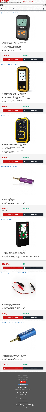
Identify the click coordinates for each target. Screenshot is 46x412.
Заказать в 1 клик (13, 59)
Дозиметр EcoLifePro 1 (8, 219)
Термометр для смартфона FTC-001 (12, 322)
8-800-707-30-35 (28, 1)
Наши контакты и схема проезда (29, 2)
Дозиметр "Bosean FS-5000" (9, 64)
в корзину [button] (34, 59)
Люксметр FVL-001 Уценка (9, 166)
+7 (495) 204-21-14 (23, 392)
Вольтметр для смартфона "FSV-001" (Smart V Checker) (18, 273)
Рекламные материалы (23, 402)
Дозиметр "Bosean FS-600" (9, 13)
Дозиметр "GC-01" (6, 115)
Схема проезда (23, 407)
